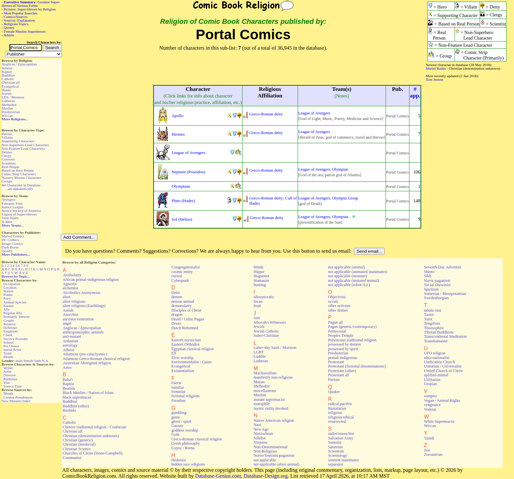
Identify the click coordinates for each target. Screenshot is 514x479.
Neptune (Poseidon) (188, 171)
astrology (70, 345)
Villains (7, 137)
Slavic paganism (437, 280)
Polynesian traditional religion (352, 340)
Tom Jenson (434, 79)
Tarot (428, 319)
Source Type (13, 386)
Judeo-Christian (266, 335)
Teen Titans (10, 218)
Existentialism (182, 370)
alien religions (74, 301)
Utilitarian (432, 379)
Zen (427, 450)
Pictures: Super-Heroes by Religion (30, 9)
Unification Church (439, 362)
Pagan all (335, 322)
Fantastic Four (12, 203)
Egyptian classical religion (192, 349)
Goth (175, 434)
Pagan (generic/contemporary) (352, 326)
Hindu (6, 90)
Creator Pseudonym (18, 397)
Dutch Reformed (184, 328)
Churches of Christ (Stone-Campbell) (93, 453)
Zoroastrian (433, 454)
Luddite (260, 356)
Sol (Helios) (182, 219)
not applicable (265, 460)
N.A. (45, 361)
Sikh (427, 276)
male (19, 361)
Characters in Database (21, 185)
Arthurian (70, 341)
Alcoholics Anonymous (81, 292)
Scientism (336, 451)
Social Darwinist (437, 284)
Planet (8, 295)
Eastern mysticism (186, 340)
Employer (11, 331)
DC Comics (10, 240)
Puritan (334, 379)
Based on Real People (18, 170)
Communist (72, 457)
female (28, 361)
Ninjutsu (260, 442)
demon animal (182, 301)
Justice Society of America (21, 211)
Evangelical (10, 86)
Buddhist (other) (76, 406)
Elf (173, 353)
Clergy (6, 156)
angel (67, 323)
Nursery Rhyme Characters (21, 178)
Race (7, 298)
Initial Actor (12, 349)
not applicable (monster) (347, 276)
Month (8, 357)
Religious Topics (16, 24)
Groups (7, 181)
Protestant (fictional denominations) (357, 366)
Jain (257, 318)
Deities (7, 152)
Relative (10, 324)
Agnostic (70, 284)
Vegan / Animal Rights (442, 400)
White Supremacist (439, 421)
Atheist (7, 68)
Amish (68, 310)
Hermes (178, 134)
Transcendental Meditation (445, 336)
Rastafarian (337, 408)
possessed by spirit (343, 349)
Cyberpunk (180, 280)
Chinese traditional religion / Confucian (94, 427)
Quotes (9, 27)
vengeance (432, 404)
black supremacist (77, 397)
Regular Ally (13, 313)
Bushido (69, 410)
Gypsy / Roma (182, 448)
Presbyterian (11, 112)
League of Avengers (314, 113)
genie (175, 417)
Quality (7, 251)
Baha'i (68, 379)
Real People (10, 167)
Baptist (7, 72)
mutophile (262, 404)
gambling (178, 412)
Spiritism (431, 289)
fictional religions (185, 396)
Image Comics (12, 244)
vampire (430, 396)
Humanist (261, 280)
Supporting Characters (18, 141)
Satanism (335, 447)
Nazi (257, 424)
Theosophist (433, 328)
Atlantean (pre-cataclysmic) (85, 354)
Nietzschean (263, 433)
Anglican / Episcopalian (19, 64)
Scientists (9, 163)
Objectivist (337, 297)
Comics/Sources (16, 17)
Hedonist (178, 460)
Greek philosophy (185, 443)
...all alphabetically (19, 189)
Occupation (12, 284)
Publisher (10, 379)
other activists (339, 305)
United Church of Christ (443, 370)
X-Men (7, 222)
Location (10, 287)
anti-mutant (72, 336)
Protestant (336, 362)
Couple (9, 320)
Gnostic (177, 425)
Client (8, 335)
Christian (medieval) (79, 444)
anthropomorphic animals (83, 332)
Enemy (9, 306)
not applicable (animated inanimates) (357, 271)
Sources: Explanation (19, 20)
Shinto (429, 271)
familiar (177, 387)
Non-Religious (265, 451)
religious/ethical (341, 417)
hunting (260, 284)
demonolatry (181, 305)
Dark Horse (10, 247)
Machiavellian (265, 373)
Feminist (178, 391)
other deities (338, 310)
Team (7, 353)
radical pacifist (340, 404)
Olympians (181, 186)
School (9, 342)
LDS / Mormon (13, 97)
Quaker (334, 391)
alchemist (70, 288)
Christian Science (77, 449)
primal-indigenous (342, 357)
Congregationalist (185, 267)
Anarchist (70, 314)
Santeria (334, 442)
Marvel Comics (13, 236)
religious (335, 412)
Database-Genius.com (218, 476)
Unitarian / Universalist (442, 366)
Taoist (429, 314)
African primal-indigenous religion (91, 279)
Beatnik (69, 388)
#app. (415, 92)
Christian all (11, 82)
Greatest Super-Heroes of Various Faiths (31, 4)
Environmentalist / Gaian (191, 362)
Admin (9, 35)
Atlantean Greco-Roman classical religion (96, 358)
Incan (258, 301)
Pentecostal (337, 331)
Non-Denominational (271, 447)
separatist (335, 464)
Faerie (176, 383)
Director (10, 375)
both (37, 361)
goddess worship (184, 430)
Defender (10, 328)
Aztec (67, 367)
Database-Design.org (266, 476)
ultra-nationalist (436, 357)
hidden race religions (188, 464)
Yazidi (429, 438)
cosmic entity (182, 271)
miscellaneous (265, 390)
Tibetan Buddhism (438, 332)
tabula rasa (432, 310)
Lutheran (8, 101)
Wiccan (7, 115)
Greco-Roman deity (266, 113)
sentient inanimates (343, 460)
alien (67, 297)
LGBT (259, 352)
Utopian (430, 384)
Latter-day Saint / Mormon (275, 347)
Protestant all (338, 375)
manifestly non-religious (273, 377)
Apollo (177, 115)
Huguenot (261, 276)
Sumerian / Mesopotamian (445, 293)
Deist (175, 292)
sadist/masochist (341, 433)
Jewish (6, 93)
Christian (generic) (78, 440)
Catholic (8, 79)
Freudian (178, 400)
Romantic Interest (17, 316)
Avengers (8, 199)
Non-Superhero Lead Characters (25, 145)
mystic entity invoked (271, 408)
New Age (261, 429)
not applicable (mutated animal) (353, 280)
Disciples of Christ (186, 310)
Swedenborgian (436, 298)
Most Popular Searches (21, 13)
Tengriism (432, 323)
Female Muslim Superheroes (25, 31)
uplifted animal (436, 375)
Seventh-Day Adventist (442, 267)
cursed (176, 276)
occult (333, 301)
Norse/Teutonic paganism (274, 455)
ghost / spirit (181, 421)
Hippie (259, 271)
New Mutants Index (16, 401)
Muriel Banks (436, 68)
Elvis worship (182, 357)
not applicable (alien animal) (276, 464)
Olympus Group (345, 198)
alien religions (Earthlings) (84, 305)
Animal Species (14, 302)
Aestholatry (72, 275)
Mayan (259, 382)
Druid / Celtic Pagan (187, 319)
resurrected (337, 421)
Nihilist (260, 438)
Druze (176, 323)
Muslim (7, 108)
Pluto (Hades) (183, 200)
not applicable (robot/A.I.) (349, 284)
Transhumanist (435, 341)
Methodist (9, 105)
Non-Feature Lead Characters (23, 148)
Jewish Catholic (266, 331)
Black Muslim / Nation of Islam (88, 392)
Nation (8, 291)
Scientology (337, 455)
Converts (8, 159)
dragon (176, 314)
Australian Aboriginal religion (87, 363)
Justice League (12, 207)
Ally (6, 309)
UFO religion (434, 353)
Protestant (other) (342, 370)
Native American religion (274, 420)
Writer (8, 368)
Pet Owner (11, 346)
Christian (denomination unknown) (91, 436)
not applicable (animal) (346, 267)
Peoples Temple (340, 335)
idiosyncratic (264, 297)
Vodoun (430, 409)
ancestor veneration (78, 319)
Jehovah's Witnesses (270, 322)
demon (176, 297)
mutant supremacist (269, 399)
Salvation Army (340, 438)
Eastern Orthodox (185, 344)
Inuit (257, 305)
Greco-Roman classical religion (196, 439)
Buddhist (8, 75)
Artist (7, 371)
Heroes (7, 134)
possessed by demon (344, 344)
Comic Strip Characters (19, 174)
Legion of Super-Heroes (19, 214)
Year (6, 383)
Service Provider (16, 339)
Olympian (340, 169)
